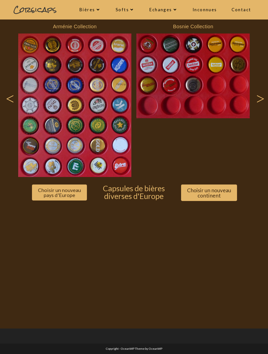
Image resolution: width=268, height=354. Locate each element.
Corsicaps (35, 10)
